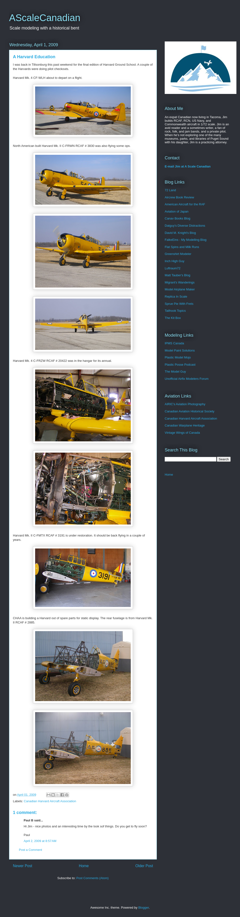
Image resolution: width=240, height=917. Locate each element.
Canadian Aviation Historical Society (189, 411)
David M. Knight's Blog (180, 233)
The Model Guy (175, 371)
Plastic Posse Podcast (180, 364)
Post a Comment (30, 850)
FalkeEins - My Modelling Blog (186, 240)
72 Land (170, 190)
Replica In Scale (176, 296)
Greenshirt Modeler (178, 254)
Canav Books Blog (177, 218)
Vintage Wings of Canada (182, 432)
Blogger (143, 907)
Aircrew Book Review (179, 197)
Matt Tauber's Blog (177, 275)
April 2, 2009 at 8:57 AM (40, 841)
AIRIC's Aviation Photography (185, 404)
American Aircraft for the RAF (185, 204)
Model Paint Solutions (180, 350)
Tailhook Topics (175, 310)
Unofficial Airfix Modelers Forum (186, 379)
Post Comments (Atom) (92, 878)
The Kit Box (173, 318)
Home (84, 866)
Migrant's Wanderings (180, 282)
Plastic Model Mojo (178, 357)
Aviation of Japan (177, 211)
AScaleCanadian (44, 17)
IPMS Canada (174, 343)
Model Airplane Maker (180, 289)
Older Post (144, 866)
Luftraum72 (172, 268)
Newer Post (22, 866)
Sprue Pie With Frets (179, 304)
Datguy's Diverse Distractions (185, 225)
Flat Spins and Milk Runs (182, 247)
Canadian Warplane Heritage (185, 425)
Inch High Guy (174, 261)
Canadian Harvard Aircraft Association (50, 801)
